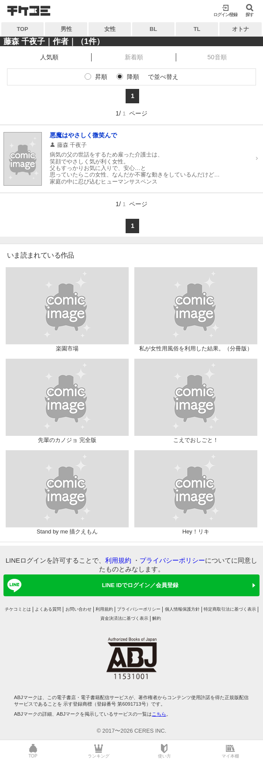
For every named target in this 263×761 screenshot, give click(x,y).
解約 (156, 618)
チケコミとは (18, 609)
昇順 (101, 76)
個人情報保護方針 (182, 609)
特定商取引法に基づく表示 (230, 609)
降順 (133, 76)
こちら (159, 714)
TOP (22, 29)
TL (197, 29)
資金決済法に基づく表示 (124, 618)
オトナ (240, 29)
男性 (66, 29)
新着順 (134, 57)
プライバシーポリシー (172, 560)
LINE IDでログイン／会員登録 (91, 585)
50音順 (217, 57)
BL (153, 29)
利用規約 (118, 560)
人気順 (49, 57)
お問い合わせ (78, 609)
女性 (110, 29)
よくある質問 (48, 609)
